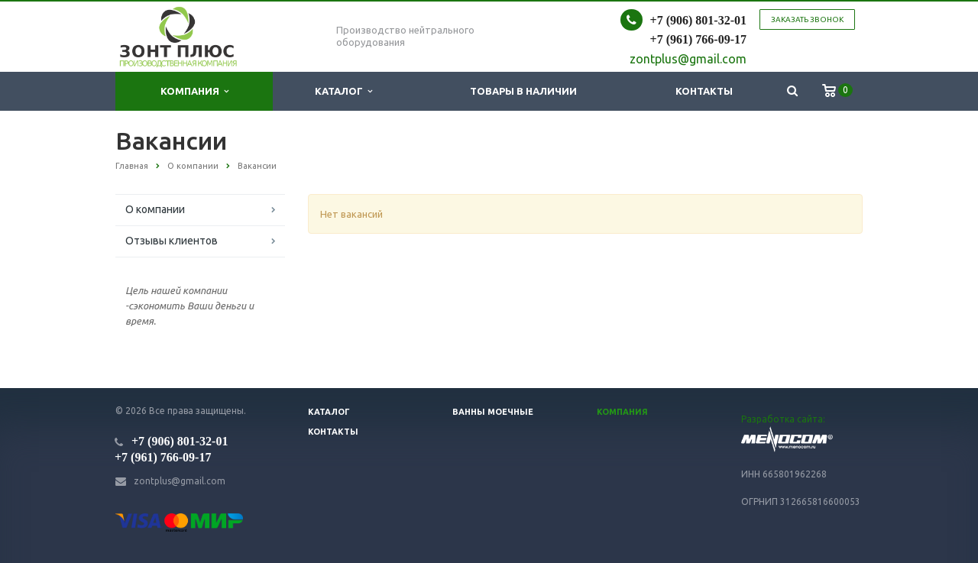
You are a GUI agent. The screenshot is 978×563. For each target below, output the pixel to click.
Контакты (704, 91)
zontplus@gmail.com (179, 481)
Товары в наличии (523, 91)
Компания (194, 91)
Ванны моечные (492, 411)
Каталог (343, 91)
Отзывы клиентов (171, 241)
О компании (155, 209)
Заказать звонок (807, 19)
